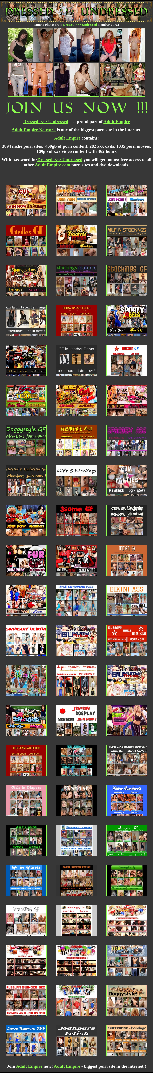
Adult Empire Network (34, 129)
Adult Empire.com (52, 164)
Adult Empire (116, 121)
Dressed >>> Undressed (80, 24)
